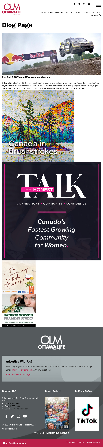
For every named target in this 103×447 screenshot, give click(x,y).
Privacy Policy (93, 442)
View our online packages (19, 374)
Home (44, 12)
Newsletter (88, 12)
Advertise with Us (63, 12)
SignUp (94, 16)
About (51, 12)
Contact (77, 12)
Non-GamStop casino (14, 443)
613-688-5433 (14, 403)
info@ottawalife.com (22, 370)
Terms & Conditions (75, 442)
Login (97, 12)
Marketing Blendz (57, 432)
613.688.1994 (14, 406)
